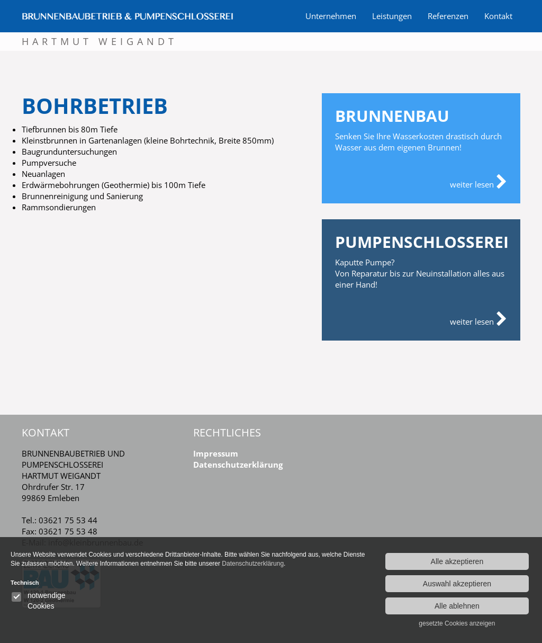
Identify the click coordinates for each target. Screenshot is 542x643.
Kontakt (498, 16)
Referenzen (448, 16)
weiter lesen (478, 182)
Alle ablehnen (457, 606)
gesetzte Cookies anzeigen (457, 623)
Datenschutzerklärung (238, 464)
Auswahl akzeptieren (457, 583)
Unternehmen (330, 16)
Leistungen (392, 16)
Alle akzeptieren (457, 561)
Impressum (215, 453)
